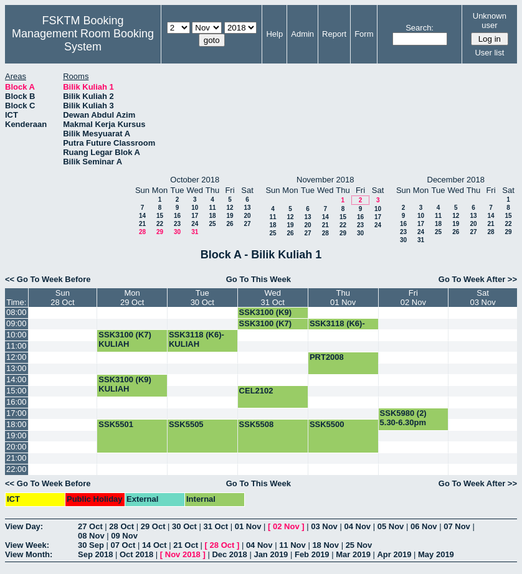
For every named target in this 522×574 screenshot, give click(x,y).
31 (194, 231)
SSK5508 (256, 424)
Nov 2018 (183, 554)
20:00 (16, 446)
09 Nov (124, 535)
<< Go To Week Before (48, 279)
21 (142, 223)
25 (212, 223)
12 (229, 207)
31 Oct (215, 526)
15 (159, 215)
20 (247, 215)
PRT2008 (327, 357)
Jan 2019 (271, 554)
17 (194, 215)
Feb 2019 (312, 554)
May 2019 (436, 554)
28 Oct (121, 526)
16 (177, 215)
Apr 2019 (394, 554)
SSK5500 (327, 424)
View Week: (27, 545)
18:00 (16, 424)
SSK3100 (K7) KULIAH (124, 339)
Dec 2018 (229, 554)
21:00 (16, 458)
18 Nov (325, 545)
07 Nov (457, 526)
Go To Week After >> (478, 279)
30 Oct (184, 526)
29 (159, 231)
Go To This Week (258, 279)
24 (194, 223)
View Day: (24, 526)
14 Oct (154, 545)
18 (212, 215)
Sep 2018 (95, 554)
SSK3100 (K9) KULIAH (265, 317)
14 (142, 215)
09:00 (16, 323)
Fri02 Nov (413, 297)
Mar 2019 (353, 554)
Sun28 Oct (62, 297)
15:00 (16, 390)
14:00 (16, 379)
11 (212, 207)
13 (247, 207)
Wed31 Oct (273, 297)
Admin (302, 34)
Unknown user (489, 20)
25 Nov (359, 545)
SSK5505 (186, 424)
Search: (420, 27)
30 (177, 231)
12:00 (16, 357)
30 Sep (91, 545)
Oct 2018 (136, 554)
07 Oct (123, 545)
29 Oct (153, 526)
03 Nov (324, 526)
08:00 (16, 312)
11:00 (16, 346)
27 (247, 223)
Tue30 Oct (202, 297)
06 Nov (423, 526)
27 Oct (90, 526)
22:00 (16, 469)
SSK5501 (115, 424)
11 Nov (292, 545)
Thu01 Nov (343, 297)
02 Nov (286, 526)
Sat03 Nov (483, 297)
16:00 (16, 402)
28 (142, 231)
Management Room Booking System (83, 40)
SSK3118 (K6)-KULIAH (337, 328)
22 (159, 223)
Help (274, 34)
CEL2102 (256, 390)
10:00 (16, 334)
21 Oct (185, 545)
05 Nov (390, 526)
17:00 (16, 413)
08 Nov (91, 535)
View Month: (28, 554)
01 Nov (248, 526)
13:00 (16, 368)
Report (334, 34)
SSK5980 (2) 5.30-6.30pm (403, 417)
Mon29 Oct (132, 297)
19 (229, 215)
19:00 (16, 435)
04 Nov (357, 526)
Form (363, 34)
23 (177, 223)
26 (229, 223)
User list (489, 52)
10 (194, 207)
